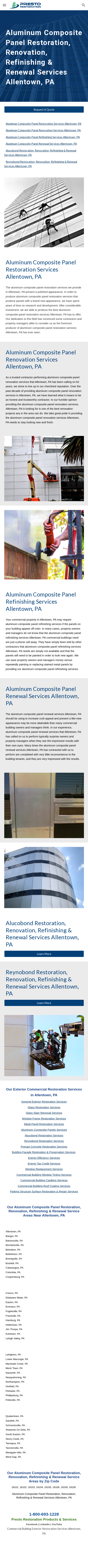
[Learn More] (44, 954)
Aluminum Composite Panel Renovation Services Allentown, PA (43, 130)
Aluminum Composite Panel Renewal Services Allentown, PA (41, 143)
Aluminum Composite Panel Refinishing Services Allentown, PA (43, 137)
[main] (44, 56)
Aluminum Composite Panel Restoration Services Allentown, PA (43, 123)
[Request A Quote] (44, 109)
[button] (4, 5)
